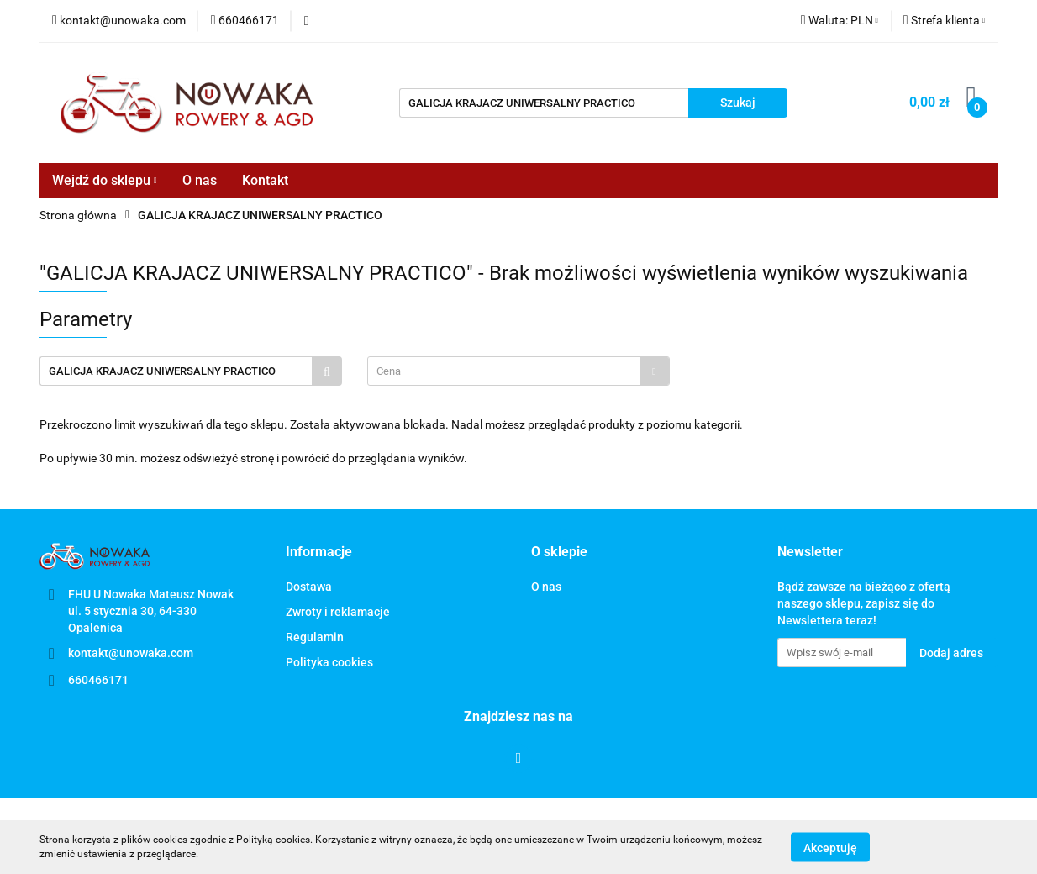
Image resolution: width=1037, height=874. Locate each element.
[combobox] (518, 371)
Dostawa (309, 586)
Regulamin (315, 637)
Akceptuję (830, 847)
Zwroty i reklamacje (338, 612)
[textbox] (503, 371)
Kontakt (265, 180)
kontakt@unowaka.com (130, 653)
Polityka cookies (329, 662)
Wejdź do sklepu (104, 180)
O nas (199, 180)
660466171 (98, 680)
